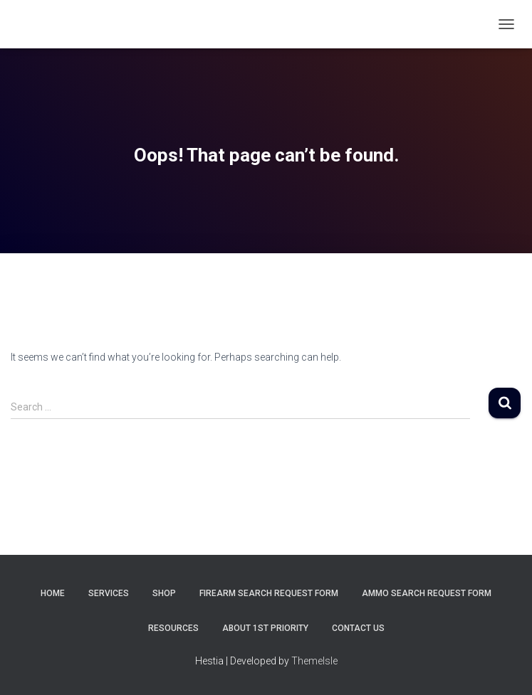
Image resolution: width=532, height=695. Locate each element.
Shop (164, 593)
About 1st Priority (265, 628)
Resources (173, 628)
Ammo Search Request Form (426, 593)
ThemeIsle (314, 661)
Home (53, 593)
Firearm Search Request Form (268, 593)
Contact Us (358, 628)
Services (108, 593)
